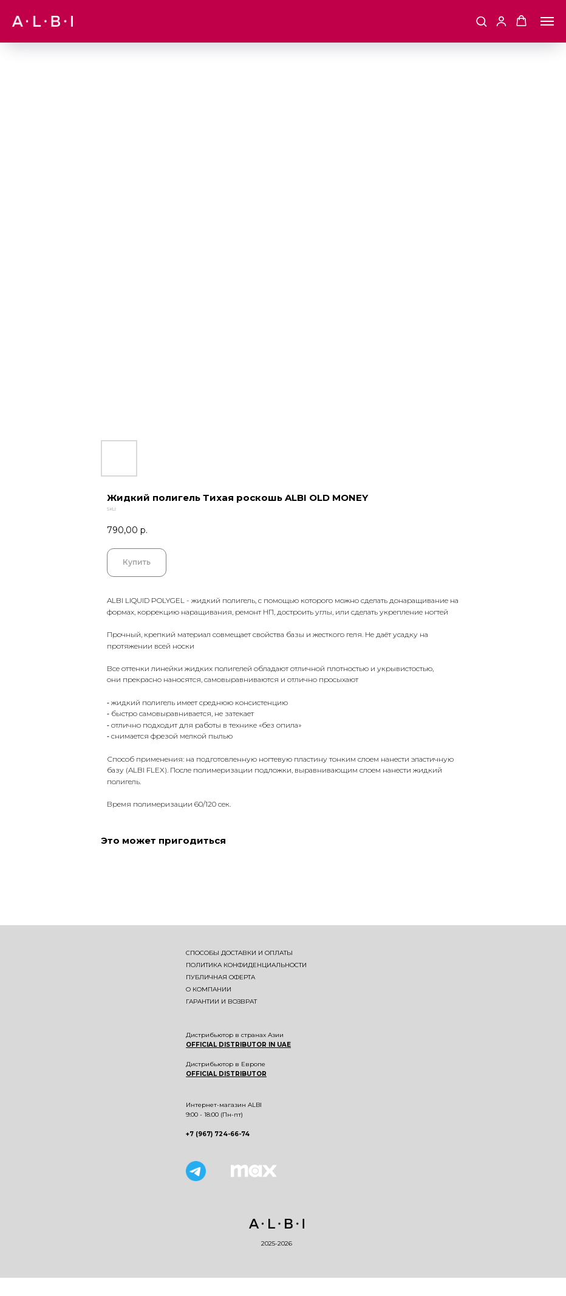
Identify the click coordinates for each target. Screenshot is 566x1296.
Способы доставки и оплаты (239, 953)
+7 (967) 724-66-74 (218, 1134)
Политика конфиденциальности (246, 965)
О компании (208, 989)
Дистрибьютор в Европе (225, 1064)
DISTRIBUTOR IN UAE (254, 1045)
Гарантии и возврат (221, 1001)
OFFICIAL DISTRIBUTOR (226, 1074)
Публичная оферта (220, 977)
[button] (481, 21)
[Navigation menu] (547, 21)
